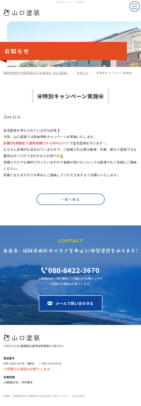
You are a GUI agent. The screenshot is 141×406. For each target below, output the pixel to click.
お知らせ (83, 73)
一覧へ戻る (70, 199)
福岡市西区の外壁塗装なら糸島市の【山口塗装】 (36, 73)
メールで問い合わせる (75, 303)
